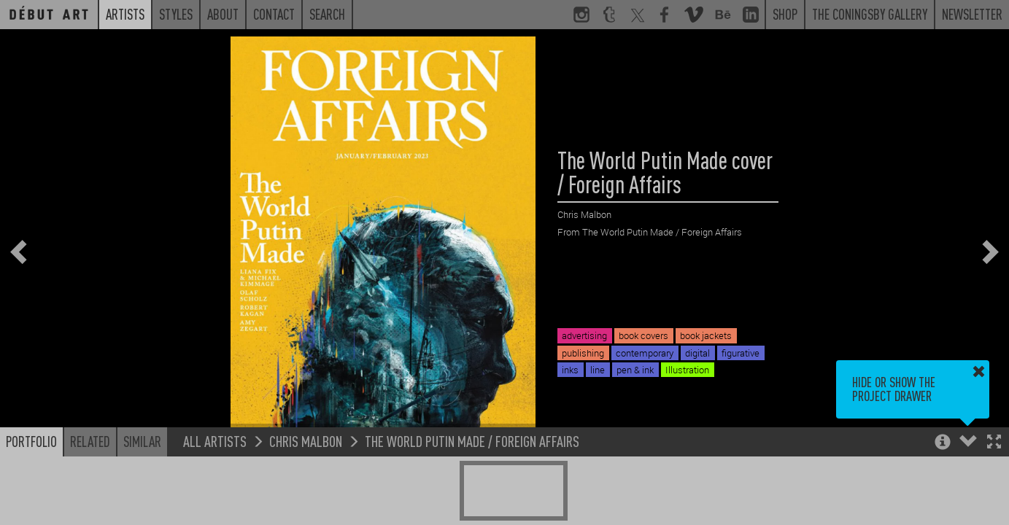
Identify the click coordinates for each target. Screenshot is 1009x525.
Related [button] (90, 441)
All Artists (215, 441)
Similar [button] (142, 441)
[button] (994, 443)
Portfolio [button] (31, 441)
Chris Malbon (305, 441)
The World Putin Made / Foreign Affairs (472, 441)
